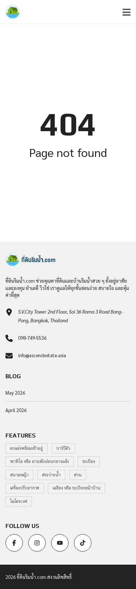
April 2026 (15, 410)
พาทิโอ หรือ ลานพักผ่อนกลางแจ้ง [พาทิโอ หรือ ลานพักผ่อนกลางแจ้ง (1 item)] (39, 461)
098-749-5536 (32, 338)
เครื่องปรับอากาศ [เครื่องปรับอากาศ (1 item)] (24, 488)
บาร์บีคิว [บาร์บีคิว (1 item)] (63, 448)
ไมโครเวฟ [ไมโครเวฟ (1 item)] (18, 501)
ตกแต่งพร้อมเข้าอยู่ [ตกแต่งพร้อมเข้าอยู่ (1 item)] (26, 448)
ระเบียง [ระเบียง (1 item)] (88, 461)
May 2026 (15, 393)
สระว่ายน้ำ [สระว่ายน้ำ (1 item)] (51, 474)
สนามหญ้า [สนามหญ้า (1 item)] (19, 474)
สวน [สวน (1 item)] (78, 474)
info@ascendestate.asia (42, 355)
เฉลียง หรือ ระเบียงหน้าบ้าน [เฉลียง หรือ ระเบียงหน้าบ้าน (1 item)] (76, 488)
